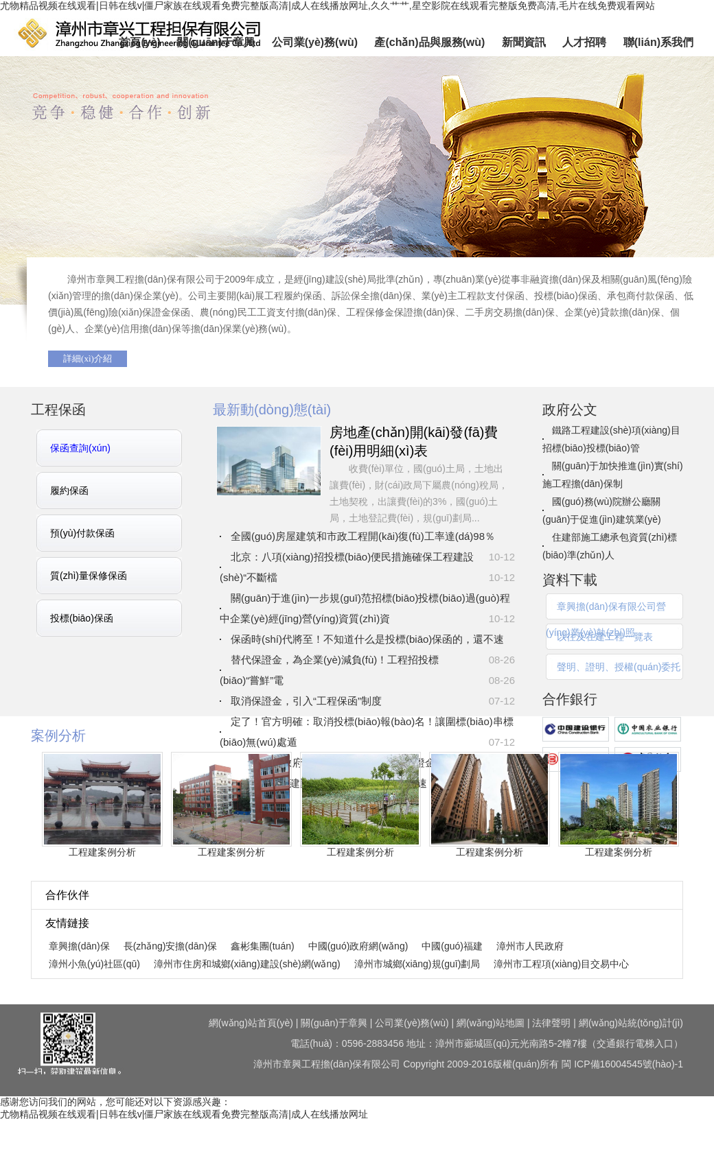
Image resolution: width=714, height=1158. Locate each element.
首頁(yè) (139, 42)
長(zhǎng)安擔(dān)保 (170, 946)
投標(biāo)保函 (81, 618)
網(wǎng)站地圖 (491, 1022)
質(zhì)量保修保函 (88, 575)
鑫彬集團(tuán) (263, 946)
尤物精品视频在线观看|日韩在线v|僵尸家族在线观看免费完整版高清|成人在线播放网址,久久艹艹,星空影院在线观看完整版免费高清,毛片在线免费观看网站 (327, 5)
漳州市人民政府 (530, 946)
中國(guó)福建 (452, 946)
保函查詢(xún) (80, 447)
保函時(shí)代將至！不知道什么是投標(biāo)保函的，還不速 (367, 639)
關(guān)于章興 (216, 42)
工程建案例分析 (102, 852)
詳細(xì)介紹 (87, 358)
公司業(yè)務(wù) (315, 42)
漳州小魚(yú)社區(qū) (94, 963)
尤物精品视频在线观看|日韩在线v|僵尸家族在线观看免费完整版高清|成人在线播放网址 (184, 1114)
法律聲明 (551, 1022)
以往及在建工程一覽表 (605, 636)
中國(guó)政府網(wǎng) (358, 946)
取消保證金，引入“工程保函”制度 (306, 701)
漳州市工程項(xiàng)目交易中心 (561, 963)
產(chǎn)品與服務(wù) (429, 42)
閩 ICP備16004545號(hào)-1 (622, 1064)
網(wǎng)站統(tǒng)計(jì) (631, 1022)
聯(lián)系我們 (658, 42)
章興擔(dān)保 (357, 180)
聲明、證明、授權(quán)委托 (618, 666)
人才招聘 (584, 42)
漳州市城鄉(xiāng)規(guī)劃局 (417, 963)
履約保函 (69, 490)
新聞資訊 (524, 42)
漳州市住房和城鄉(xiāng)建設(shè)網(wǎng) (247, 963)
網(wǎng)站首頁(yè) (251, 1022)
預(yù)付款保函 (82, 533)
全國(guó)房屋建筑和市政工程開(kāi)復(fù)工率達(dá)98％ (363, 536)
